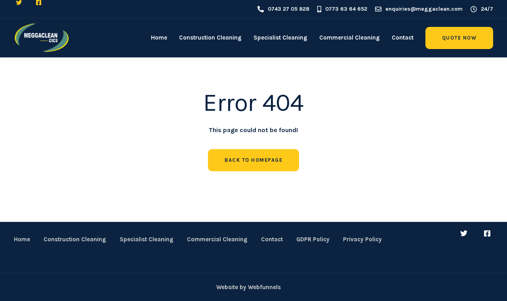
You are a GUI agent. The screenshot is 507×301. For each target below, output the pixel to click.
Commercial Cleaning (349, 37)
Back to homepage (253, 160)
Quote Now (459, 38)
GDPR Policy (313, 239)
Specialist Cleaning (280, 37)
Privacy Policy (362, 239)
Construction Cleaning (210, 37)
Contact (403, 37)
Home (159, 37)
